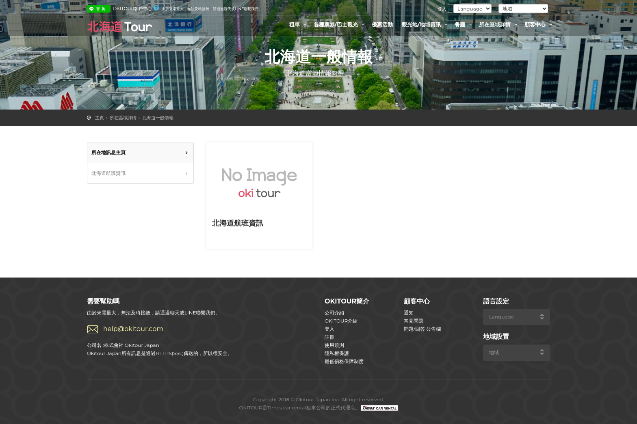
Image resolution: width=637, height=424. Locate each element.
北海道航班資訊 (108, 173)
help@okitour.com (133, 329)
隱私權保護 (337, 353)
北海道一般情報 (157, 118)
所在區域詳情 (499, 24)
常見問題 (413, 321)
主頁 (99, 118)
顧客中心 (539, 24)
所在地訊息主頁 (108, 152)
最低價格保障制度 (344, 361)
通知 (409, 313)
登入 (442, 9)
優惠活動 (382, 24)
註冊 (329, 337)
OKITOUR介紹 (341, 321)
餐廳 (464, 24)
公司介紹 (334, 313)
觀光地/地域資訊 (426, 24)
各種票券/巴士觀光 (340, 24)
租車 (299, 24)
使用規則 (334, 345)
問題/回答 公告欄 (422, 329)
